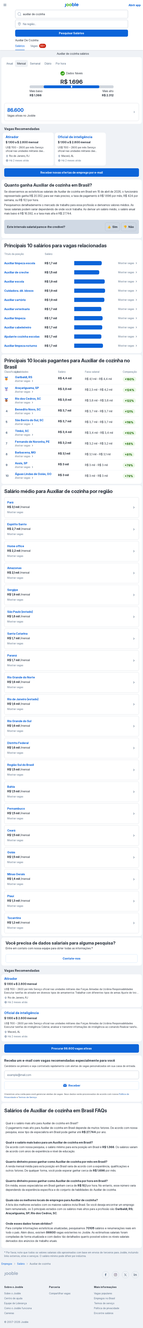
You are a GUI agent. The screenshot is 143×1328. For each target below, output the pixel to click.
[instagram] (115, 1274)
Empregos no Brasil (104, 1298)
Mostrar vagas (128, 263)
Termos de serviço (104, 1303)
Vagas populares (103, 1293)
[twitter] (125, 1274)
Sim (112, 227)
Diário (48, 63)
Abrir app (135, 5)
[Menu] (4, 4)
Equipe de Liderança (15, 1303)
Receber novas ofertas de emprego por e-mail (71, 172)
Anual (9, 63)
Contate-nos (71, 958)
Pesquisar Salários (71, 33)
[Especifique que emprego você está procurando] (71, 14)
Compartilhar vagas (60, 1293)
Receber (71, 1085)
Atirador (12, 137)
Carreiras (9, 1313)
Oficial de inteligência (75, 137)
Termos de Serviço (27, 1097)
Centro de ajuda (13, 1298)
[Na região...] (71, 24)
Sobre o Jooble (12, 1293)
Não (128, 227)
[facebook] (105, 1274)
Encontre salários (103, 1313)
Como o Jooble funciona (18, 1308)
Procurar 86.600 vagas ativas (71, 1048)
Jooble (24, 1321)
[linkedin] (135, 1274)
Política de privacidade (106, 1308)
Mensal (21, 63)
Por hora (61, 63)
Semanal (35, 63)
